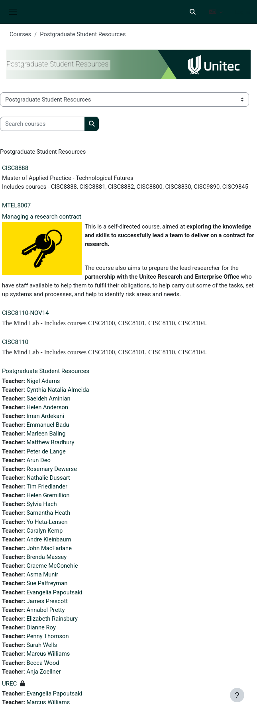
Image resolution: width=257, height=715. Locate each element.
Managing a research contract (41, 216)
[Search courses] (42, 124)
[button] (192, 12)
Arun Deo (38, 460)
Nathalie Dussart (48, 477)
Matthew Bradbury (50, 442)
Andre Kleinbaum (48, 539)
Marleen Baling (45, 433)
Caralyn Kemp (44, 530)
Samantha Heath (48, 512)
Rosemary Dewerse (51, 469)
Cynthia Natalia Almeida (57, 389)
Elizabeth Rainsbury (52, 618)
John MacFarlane (49, 548)
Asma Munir (42, 574)
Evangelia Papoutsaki (54, 592)
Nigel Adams (43, 381)
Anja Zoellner (43, 671)
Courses (20, 34)
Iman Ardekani (45, 416)
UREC (9, 683)
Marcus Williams (48, 653)
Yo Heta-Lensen (46, 522)
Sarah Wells (41, 645)
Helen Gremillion (47, 495)
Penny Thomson (47, 636)
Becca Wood (42, 662)
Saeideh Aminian (48, 398)
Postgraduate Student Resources (45, 371)
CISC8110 (15, 342)
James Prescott (47, 601)
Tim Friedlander (46, 486)
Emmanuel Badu (47, 424)
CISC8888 (15, 168)
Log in (243, 12)
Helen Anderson (47, 407)
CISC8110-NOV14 (25, 312)
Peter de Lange (45, 451)
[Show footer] (237, 695)
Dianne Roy (40, 627)
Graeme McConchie (52, 565)
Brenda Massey (46, 557)
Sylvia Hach (41, 504)
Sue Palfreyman (46, 583)
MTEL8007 (16, 205)
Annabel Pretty (45, 609)
